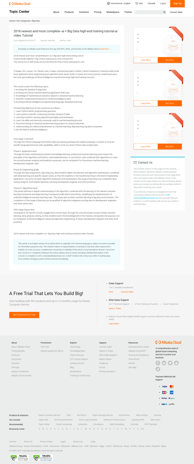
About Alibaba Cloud (20, 347)
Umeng (141, 446)
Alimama (94, 446)
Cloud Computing (64, 424)
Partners (129, 12)
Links (93, 441)
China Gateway (77, 355)
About (56, 12)
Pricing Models (18, 351)
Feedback (103, 363)
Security (157, 415)
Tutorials (134, 424)
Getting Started (77, 363)
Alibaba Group (15, 446)
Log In (163, 3)
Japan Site (43, 420)
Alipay (163, 446)
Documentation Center (138, 347)
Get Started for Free (24, 314)
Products (69, 12)
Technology (75, 347)
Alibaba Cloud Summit (21, 375)
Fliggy (101, 446)
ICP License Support (79, 359)
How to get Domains (88, 420)
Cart (139, 3)
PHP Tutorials (151, 424)
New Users (155, 420)
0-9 (142, 429)
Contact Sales (176, 12)
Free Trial (45, 347)
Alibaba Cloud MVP (137, 351)
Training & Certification (80, 375)
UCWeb (133, 446)
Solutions (84, 12)
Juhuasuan (54, 446)
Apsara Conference (20, 371)
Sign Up (178, 3)
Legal (62, 441)
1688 (86, 446)
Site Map (132, 367)
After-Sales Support (108, 355)
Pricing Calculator (107, 371)
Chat (111, 292)
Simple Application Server (52, 351)
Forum (102, 367)
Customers (16, 359)
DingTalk (156, 446)
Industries (82, 424)
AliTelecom (117, 446)
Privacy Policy (46, 441)
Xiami (148, 446)
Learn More (146, 60)
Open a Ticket (115, 308)
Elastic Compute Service (49, 415)
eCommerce (124, 415)
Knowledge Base (77, 351)
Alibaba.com (77, 446)
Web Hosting (142, 415)
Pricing (97, 12)
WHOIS (131, 363)
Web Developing (117, 424)
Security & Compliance (138, 355)
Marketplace (113, 12)
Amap (126, 446)
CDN (68, 415)
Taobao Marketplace (32, 446)
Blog (72, 367)
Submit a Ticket (106, 351)
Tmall (45, 446)
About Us (28, 441)
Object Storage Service (102, 415)
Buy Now (170, 60)
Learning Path (137, 420)
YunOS (108, 446)
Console (151, 3)
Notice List (78, 441)
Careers (12, 441)
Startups (15, 367)
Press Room (133, 359)
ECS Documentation (63, 420)
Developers (98, 424)
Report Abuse (105, 359)
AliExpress (65, 446)
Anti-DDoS (81, 415)
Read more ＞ (105, 49)
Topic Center (44, 424)
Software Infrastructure (114, 420)
